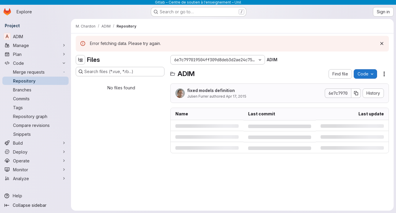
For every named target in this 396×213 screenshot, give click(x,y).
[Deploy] (35, 152)
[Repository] (35, 81)
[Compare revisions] (35, 125)
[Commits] (35, 98)
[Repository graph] (35, 116)
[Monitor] (35, 169)
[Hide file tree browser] (80, 59)
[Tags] (35, 107)
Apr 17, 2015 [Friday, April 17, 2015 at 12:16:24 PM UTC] (236, 96)
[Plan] (35, 54)
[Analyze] (35, 178)
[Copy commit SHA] (356, 93)
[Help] (35, 196)
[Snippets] (35, 134)
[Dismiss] (381, 43)
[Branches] (35, 89)
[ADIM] (35, 36)
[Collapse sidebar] (35, 205)
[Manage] (35, 45)
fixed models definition (211, 90)
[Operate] (35, 160)
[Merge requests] (35, 72)
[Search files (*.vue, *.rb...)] (120, 71)
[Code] (35, 63)
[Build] (35, 143)
